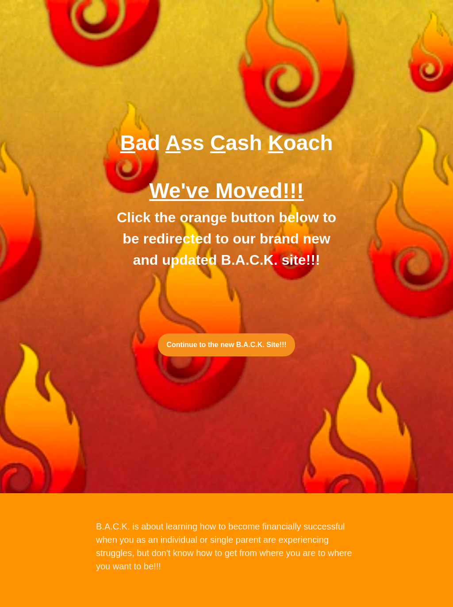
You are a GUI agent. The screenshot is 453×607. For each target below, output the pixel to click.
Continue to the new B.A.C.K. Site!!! (226, 344)
